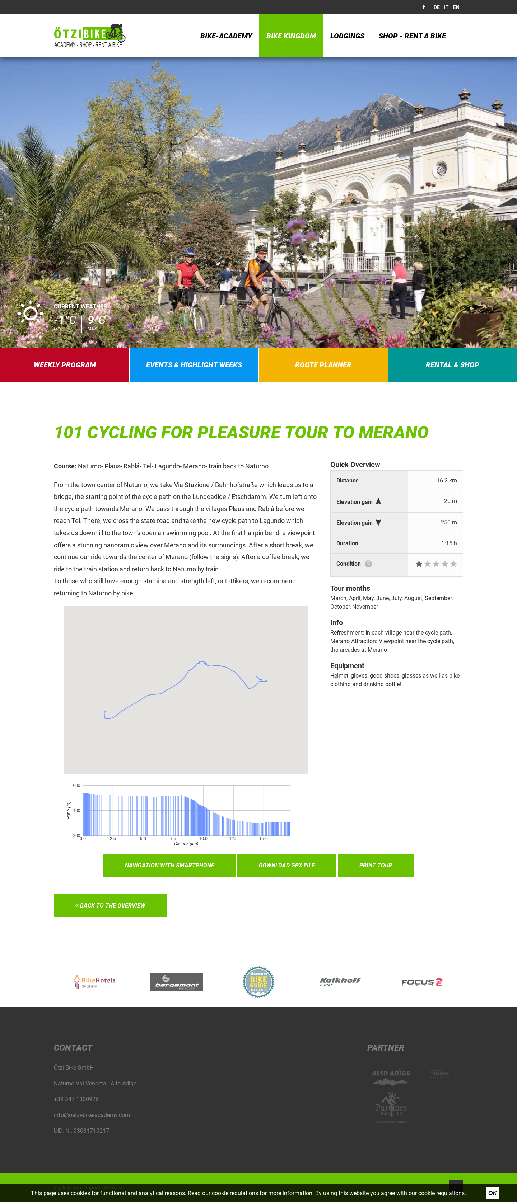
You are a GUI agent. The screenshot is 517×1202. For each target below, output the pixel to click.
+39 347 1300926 (76, 1099)
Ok (492, 1193)
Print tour (375, 865)
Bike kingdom (291, 36)
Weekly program (65, 364)
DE (437, 7)
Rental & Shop (452, 364)
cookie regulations (235, 1193)
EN (456, 7)
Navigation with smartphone (169, 865)
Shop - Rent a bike (412, 36)
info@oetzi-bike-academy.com (92, 1115)
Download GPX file (287, 865)
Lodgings (347, 36)
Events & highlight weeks (194, 364)
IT (446, 7)
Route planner (323, 364)
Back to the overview (110, 905)
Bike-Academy (226, 36)
